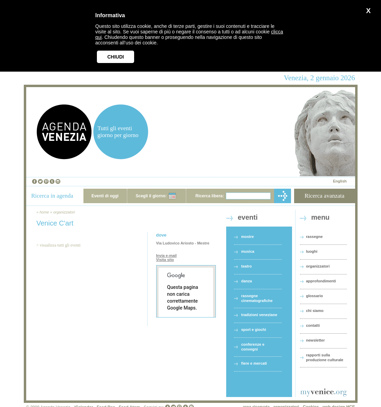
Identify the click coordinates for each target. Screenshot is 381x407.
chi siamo (315, 311)
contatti (313, 325)
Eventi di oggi (105, 196)
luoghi (312, 251)
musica (247, 251)
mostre (247, 236)
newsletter (315, 340)
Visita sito (165, 260)
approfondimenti (321, 281)
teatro (246, 266)
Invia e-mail (166, 255)
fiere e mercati (254, 363)
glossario (314, 296)
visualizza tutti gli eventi (60, 245)
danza (246, 281)
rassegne (314, 236)
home (44, 212)
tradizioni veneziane (259, 315)
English (340, 181)
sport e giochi (253, 329)
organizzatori (64, 212)
